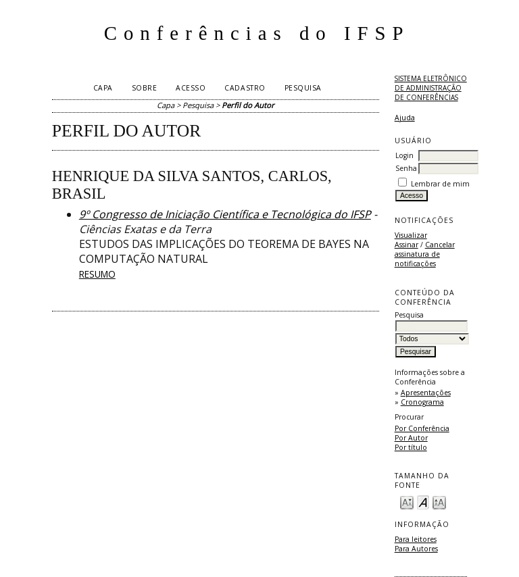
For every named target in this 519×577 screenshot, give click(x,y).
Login (404, 155)
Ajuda (405, 117)
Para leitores (416, 539)
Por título (411, 447)
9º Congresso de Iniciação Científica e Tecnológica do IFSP (225, 214)
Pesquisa (303, 88)
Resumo (97, 274)
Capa (103, 88)
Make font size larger (439, 501)
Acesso (190, 88)
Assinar (406, 244)
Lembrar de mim (440, 184)
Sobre (144, 88)
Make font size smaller (407, 501)
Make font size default (423, 501)
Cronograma (422, 402)
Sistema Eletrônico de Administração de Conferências (431, 88)
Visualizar (411, 235)
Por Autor (411, 438)
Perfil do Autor (248, 105)
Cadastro (244, 88)
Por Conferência (422, 428)
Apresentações (426, 392)
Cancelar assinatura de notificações (425, 254)
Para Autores (416, 548)
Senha (406, 168)
